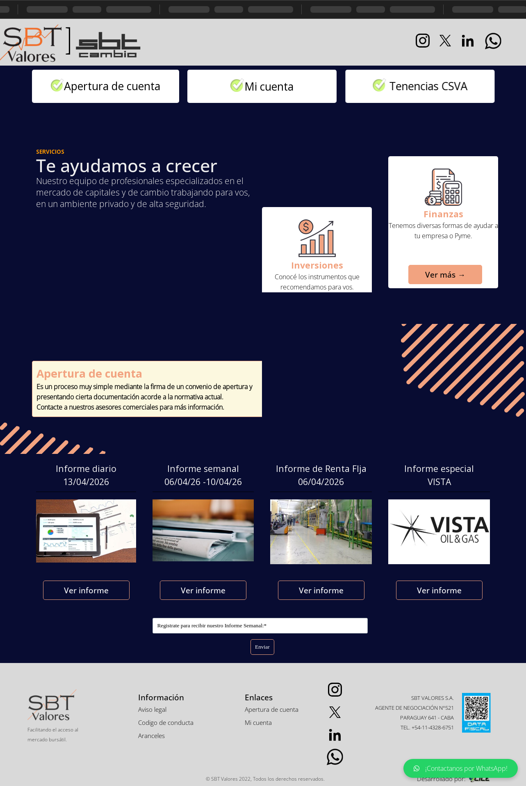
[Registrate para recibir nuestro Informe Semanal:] (260, 625)
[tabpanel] (67, 41)
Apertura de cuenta (114, 86)
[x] (445, 40)
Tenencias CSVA (396, 86)
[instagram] (422, 40)
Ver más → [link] (436, 274)
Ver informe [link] (86, 590)
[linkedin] (468, 40)
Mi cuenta (278, 86)
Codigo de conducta (166, 722)
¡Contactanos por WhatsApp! (461, 768)
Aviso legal (152, 709)
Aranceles (151, 735)
